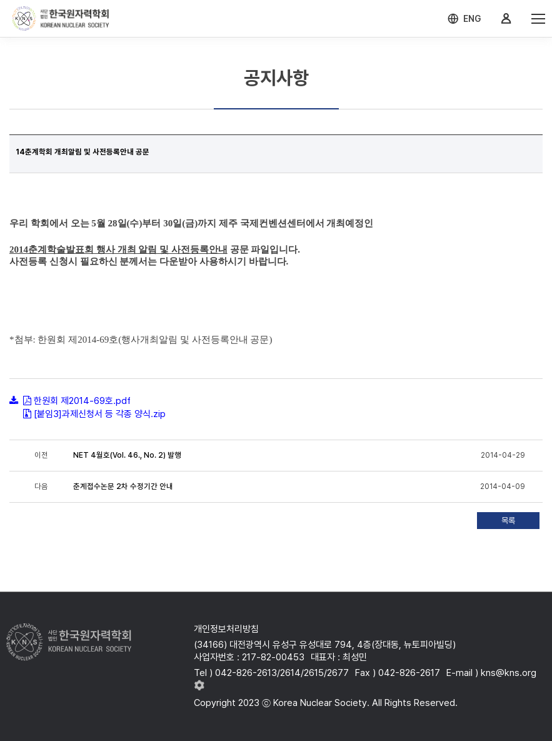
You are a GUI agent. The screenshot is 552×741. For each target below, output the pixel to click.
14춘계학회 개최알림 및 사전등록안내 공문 (82, 152)
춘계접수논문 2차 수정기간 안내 (123, 486)
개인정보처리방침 (226, 629)
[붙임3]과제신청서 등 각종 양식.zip (100, 414)
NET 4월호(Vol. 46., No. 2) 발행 (127, 455)
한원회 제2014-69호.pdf (82, 400)
